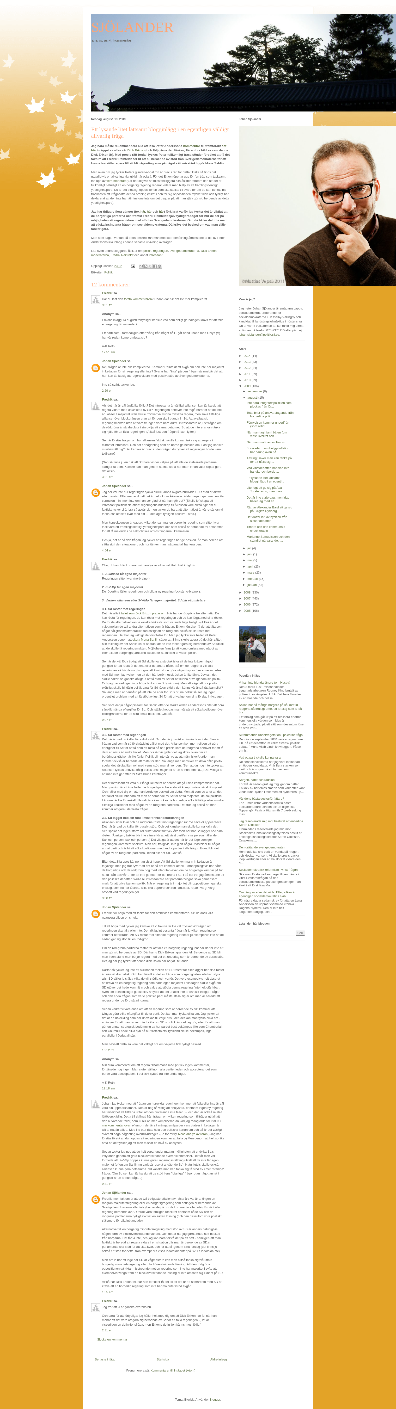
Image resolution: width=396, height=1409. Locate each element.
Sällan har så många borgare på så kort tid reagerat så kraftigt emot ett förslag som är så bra (270, 708)
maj (250, 560)
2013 (248, 362)
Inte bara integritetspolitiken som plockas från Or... (269, 404)
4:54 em (107, 550)
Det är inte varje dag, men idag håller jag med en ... (268, 499)
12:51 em (108, 352)
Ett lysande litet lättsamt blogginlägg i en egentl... (265, 479)
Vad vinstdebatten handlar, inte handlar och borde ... (268, 470)
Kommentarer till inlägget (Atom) (173, 1370)
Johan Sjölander (114, 361)
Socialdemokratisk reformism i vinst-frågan (268, 869)
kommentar (191, 146)
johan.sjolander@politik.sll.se (259, 334)
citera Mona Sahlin (145, 639)
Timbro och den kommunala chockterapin (266, 528)
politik (147, 251)
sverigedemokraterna (184, 251)
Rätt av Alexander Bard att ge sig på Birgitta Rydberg (269, 509)
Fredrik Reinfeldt (121, 255)
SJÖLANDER (132, 27)
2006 (248, 604)
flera (109, 181)
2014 (248, 356)
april (250, 566)
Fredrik (107, 293)
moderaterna (100, 255)
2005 (248, 610)
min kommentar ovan (116, 1125)
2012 (248, 368)
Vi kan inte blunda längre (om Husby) (264, 682)
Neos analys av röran (193, 1134)
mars (251, 572)
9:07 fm (107, 720)
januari (252, 585)
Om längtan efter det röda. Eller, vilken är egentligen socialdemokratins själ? (267, 894)
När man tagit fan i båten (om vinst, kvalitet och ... (267, 434)
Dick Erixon (136, 150)
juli (249, 548)
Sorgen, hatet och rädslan (257, 780)
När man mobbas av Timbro (266, 442)
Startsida (163, 1359)
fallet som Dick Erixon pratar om (143, 613)
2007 (248, 598)
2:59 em (107, 390)
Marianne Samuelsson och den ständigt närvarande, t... (268, 538)
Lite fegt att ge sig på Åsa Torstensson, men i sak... (266, 489)
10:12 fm (108, 1050)
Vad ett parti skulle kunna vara (260, 757)
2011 (248, 374)
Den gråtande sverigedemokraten (262, 847)
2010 (248, 380)
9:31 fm (107, 1184)
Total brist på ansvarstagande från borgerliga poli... (270, 414)
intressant (155, 255)
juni (250, 554)
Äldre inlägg (218, 1359)
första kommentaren (138, 299)
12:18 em (108, 1088)
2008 (248, 592)
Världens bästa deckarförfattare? (261, 798)
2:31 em (107, 1330)
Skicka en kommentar (112, 1339)
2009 (248, 386)
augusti (252, 397)
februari (253, 579)
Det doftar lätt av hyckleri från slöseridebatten (267, 519)
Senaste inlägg (105, 1359)
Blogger (215, 1399)
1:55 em (107, 1292)
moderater (120, 181)
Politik (108, 272)
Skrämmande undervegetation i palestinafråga (271, 735)
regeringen (160, 251)
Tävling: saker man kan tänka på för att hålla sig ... (269, 460)
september (255, 391)
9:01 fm (107, 305)
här (142, 211)
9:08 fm (107, 898)
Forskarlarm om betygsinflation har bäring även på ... (268, 450)
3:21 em (107, 477)
